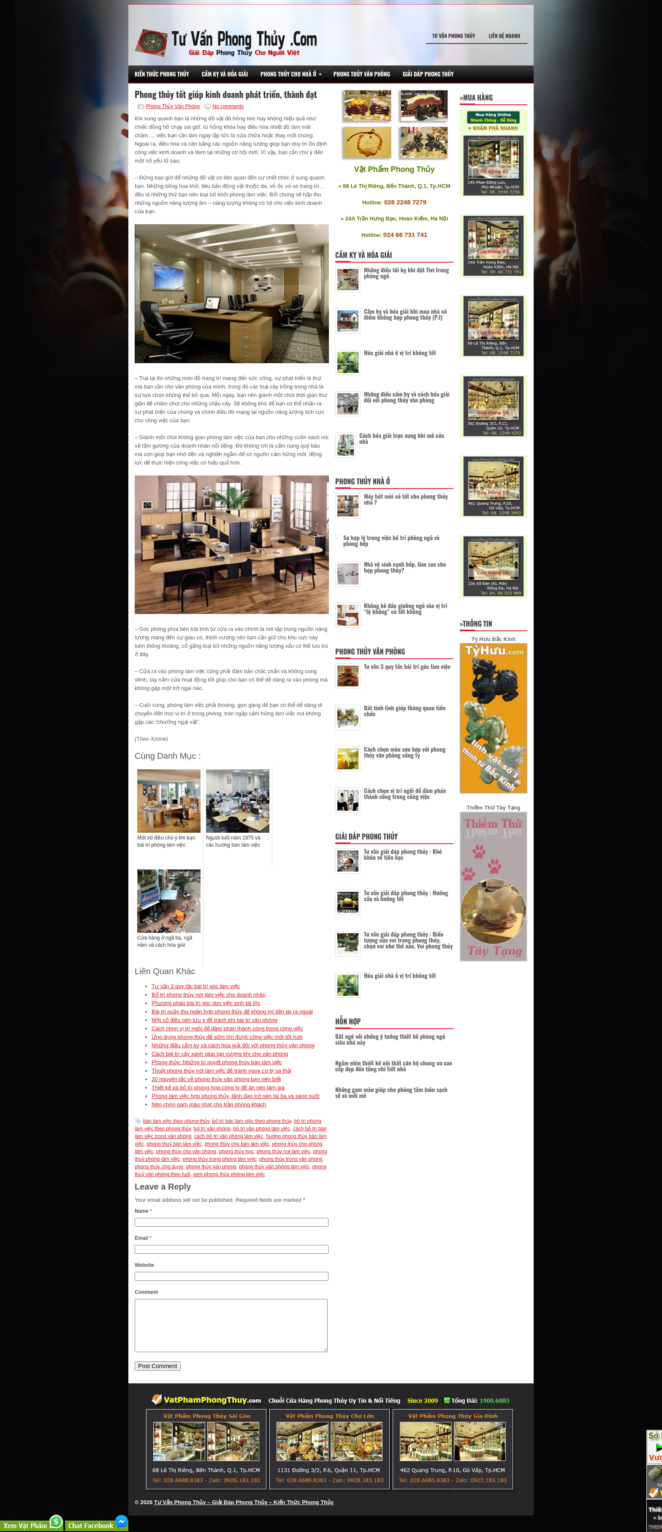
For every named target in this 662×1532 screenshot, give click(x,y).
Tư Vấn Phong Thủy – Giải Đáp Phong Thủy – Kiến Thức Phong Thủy (244, 1512)
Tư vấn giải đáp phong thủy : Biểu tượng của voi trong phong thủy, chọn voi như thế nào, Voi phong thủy (408, 939)
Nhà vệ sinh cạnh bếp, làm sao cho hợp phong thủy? (405, 567)
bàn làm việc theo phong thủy (176, 1121)
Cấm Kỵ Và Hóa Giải (225, 74)
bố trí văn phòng (212, 1129)
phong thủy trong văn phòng (291, 1159)
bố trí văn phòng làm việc (261, 1129)
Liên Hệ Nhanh (504, 35)
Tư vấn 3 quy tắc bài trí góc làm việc (196, 986)
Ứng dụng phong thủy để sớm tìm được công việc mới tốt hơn (227, 1037)
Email (143, 1238)
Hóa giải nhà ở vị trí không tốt (400, 352)
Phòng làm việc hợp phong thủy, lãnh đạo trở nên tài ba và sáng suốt (236, 1096)
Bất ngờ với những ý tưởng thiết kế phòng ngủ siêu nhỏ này (390, 1039)
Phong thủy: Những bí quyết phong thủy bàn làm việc (217, 1062)
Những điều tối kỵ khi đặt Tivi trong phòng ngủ (406, 272)
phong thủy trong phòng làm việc (220, 1159)
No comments (228, 106)
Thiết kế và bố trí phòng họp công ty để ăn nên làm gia (218, 1087)
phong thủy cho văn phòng (186, 1151)
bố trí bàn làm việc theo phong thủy (251, 1121)
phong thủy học (236, 1151)
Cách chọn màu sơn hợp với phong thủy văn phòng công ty (404, 751)
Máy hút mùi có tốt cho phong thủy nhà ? (406, 499)
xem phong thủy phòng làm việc (229, 1174)
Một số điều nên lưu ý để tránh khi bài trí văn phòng (214, 1020)
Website (144, 1265)
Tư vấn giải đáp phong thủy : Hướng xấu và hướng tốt (406, 895)
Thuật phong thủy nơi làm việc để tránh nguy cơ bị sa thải (221, 1071)
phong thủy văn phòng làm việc (274, 1167)
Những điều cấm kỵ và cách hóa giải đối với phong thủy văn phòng (233, 1045)
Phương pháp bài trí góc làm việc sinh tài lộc (206, 1003)
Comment (146, 1292)
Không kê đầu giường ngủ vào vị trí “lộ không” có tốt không (406, 608)
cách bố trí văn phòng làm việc (228, 1136)
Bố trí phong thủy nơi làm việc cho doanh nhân (209, 994)
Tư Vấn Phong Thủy (453, 35)
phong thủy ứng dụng (159, 1167)
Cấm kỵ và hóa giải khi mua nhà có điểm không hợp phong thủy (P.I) (405, 314)
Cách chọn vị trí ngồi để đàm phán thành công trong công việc (227, 1028)
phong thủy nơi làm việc (283, 1151)
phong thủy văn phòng (211, 1167)
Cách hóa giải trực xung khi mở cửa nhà (401, 438)
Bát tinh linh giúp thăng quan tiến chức (404, 710)
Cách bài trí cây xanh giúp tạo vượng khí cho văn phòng (220, 1054)
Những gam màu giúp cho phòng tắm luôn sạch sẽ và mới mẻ (391, 1092)
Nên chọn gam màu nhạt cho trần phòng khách (209, 1104)
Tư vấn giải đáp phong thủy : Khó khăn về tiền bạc (403, 854)
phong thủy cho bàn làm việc (236, 1144)
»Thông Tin (476, 624)
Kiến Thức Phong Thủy (162, 74)
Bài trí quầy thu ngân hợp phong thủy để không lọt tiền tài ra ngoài (232, 1011)
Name (143, 1211)
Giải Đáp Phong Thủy (428, 74)
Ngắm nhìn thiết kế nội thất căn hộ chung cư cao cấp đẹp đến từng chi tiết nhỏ (393, 1065)
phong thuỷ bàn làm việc (174, 1144)
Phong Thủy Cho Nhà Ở (293, 71)
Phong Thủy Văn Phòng (362, 74)
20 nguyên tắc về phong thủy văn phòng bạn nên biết (216, 1079)
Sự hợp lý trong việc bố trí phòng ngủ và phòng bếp (391, 540)
